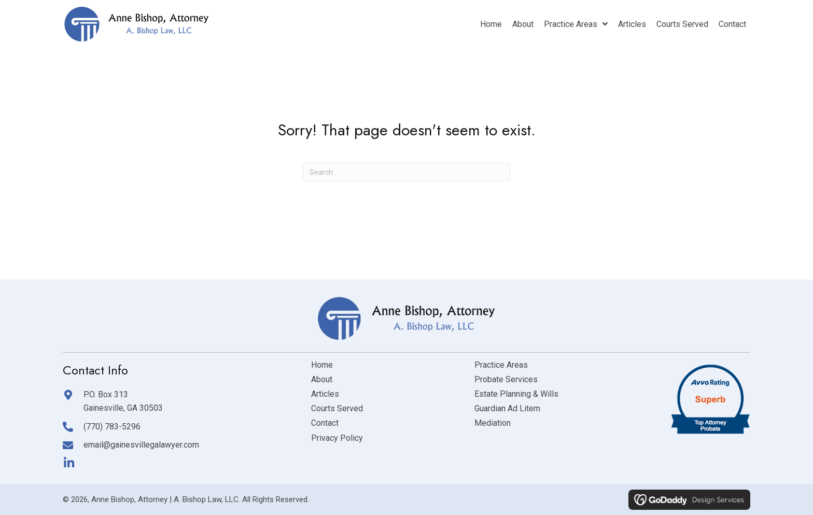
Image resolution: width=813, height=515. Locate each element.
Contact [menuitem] (325, 423)
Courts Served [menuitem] (337, 408)
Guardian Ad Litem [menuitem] (507, 408)
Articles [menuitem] (325, 394)
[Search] (406, 172)
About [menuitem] (321, 379)
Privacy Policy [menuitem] (337, 438)
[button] (69, 463)
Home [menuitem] (322, 365)
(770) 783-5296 (112, 427)
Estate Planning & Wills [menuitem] (516, 394)
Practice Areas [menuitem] (501, 365)
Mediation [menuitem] (492, 423)
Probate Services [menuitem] (506, 379)
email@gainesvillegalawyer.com (141, 445)
